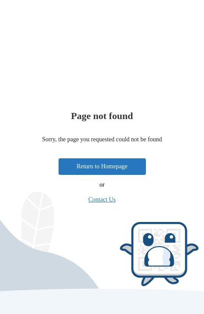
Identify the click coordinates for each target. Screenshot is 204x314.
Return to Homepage (102, 166)
